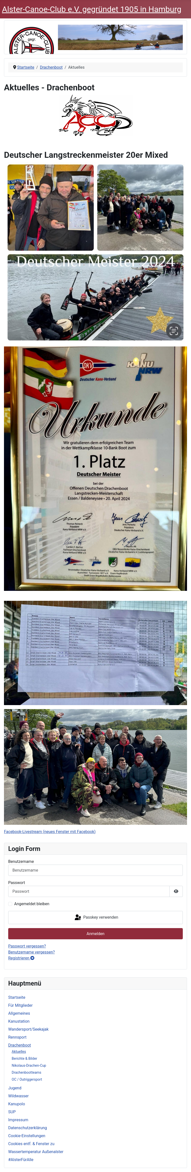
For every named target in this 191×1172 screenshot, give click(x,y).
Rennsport (17, 1037)
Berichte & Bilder (24, 1058)
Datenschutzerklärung (27, 1127)
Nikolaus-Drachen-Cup (29, 1065)
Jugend (14, 1088)
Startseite (16, 997)
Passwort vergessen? (27, 946)
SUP (12, 1112)
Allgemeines (19, 1013)
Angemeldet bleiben (31, 903)
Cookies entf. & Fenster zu (31, 1143)
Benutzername (21, 861)
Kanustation (19, 1021)
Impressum (18, 1119)
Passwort (16, 882)
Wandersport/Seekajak (28, 1029)
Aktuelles (19, 1052)
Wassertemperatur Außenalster (35, 1151)
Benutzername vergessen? (31, 952)
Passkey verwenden (96, 917)
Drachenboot (19, 1045)
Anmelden (95, 933)
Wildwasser (18, 1096)
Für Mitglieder (20, 1005)
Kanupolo (16, 1104)
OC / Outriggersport (27, 1079)
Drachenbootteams (26, 1072)
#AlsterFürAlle (20, 1159)
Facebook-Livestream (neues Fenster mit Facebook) (50, 831)
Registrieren (21, 958)
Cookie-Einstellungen (26, 1135)
